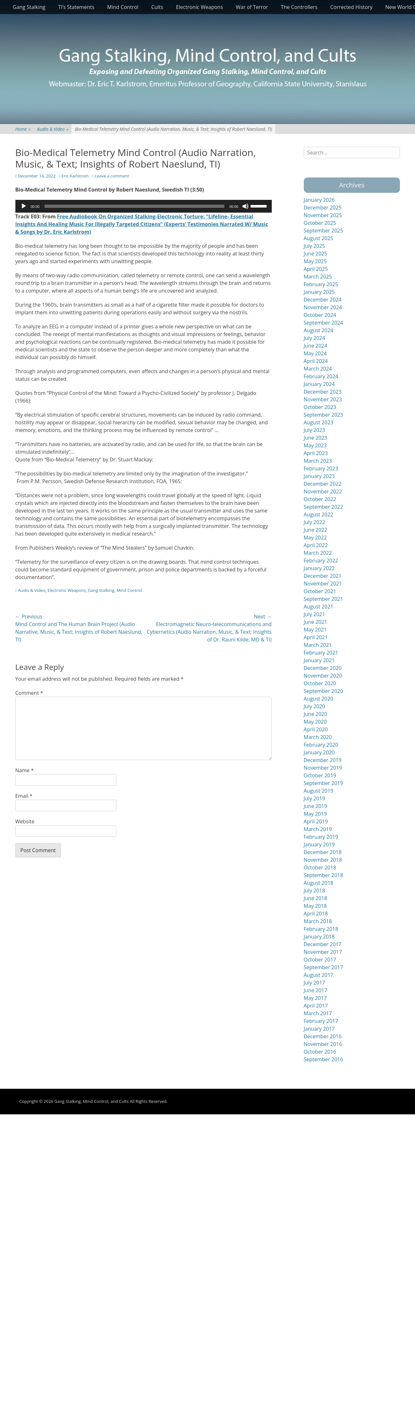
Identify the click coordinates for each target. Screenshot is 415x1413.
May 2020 (315, 721)
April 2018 (316, 913)
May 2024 (315, 353)
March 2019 (318, 829)
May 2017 (315, 997)
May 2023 (315, 445)
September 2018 (323, 875)
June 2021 (316, 621)
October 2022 (320, 499)
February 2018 (321, 928)
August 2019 (319, 790)
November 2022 (323, 491)
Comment (29, 692)
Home (23, 129)
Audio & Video (53, 129)
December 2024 (323, 299)
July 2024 (314, 337)
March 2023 (318, 460)
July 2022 (314, 522)
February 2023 (321, 468)
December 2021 (323, 575)
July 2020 (314, 706)
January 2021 (319, 660)
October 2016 (320, 1051)
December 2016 (323, 1036)
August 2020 (319, 698)
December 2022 (323, 483)
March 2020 (318, 737)
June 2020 (316, 714)
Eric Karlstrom (75, 176)
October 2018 (320, 867)
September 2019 (323, 783)
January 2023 (319, 476)
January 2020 (319, 752)
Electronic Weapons (199, 7)
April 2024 (316, 361)
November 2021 (323, 583)
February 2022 (321, 560)
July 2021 (314, 614)
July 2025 (314, 245)
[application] (143, 206)
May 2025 (315, 261)
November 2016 (323, 1044)
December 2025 (323, 207)
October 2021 (320, 591)
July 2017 (314, 982)
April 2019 (316, 821)
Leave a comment (112, 176)
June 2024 (316, 345)
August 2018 (319, 882)
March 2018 (318, 921)
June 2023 (316, 437)
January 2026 (319, 199)
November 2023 (323, 399)
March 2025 (318, 276)
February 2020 (321, 744)
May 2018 (315, 905)
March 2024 (318, 368)
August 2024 (319, 330)
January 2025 (319, 291)
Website (25, 821)
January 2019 (319, 844)
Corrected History (351, 7)
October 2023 (320, 407)
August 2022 (319, 514)
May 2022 (315, 537)
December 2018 (323, 852)
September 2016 (323, 1059)
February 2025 (321, 284)
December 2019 (323, 760)
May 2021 (315, 629)
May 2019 (315, 813)
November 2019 (323, 767)
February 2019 (321, 836)
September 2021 (323, 598)
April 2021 (316, 637)
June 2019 (316, 806)
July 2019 (314, 798)
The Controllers (299, 7)
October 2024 (320, 314)
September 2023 (323, 414)
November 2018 (323, 859)
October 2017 (320, 959)
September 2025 (323, 230)
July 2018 (314, 890)
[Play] (24, 206)
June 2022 (316, 529)
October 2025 (320, 222)
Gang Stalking (29, 7)
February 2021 (321, 652)
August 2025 (319, 238)
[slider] (134, 206)
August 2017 (319, 974)
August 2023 (319, 422)
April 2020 (316, 729)
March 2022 (318, 552)
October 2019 (320, 775)
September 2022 (323, 506)
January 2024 (319, 384)
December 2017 (323, 944)
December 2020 (323, 667)
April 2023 (316, 453)
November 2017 (323, 951)
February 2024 (321, 376)
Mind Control (122, 7)
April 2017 (316, 1005)
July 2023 (314, 430)
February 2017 (321, 1020)
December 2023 (323, 391)
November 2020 (323, 675)
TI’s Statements (76, 7)
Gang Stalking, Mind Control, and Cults (91, 1101)
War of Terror (252, 7)
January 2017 (319, 1028)
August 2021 (319, 606)
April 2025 (316, 268)
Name (24, 770)
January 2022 (319, 568)
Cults (157, 7)
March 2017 (318, 1013)
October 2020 (320, 683)
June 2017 (316, 990)
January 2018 (319, 936)
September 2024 (323, 322)
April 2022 (316, 545)
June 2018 (316, 898)
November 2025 (323, 215)
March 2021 (318, 644)
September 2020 (323, 691)
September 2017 (323, 967)
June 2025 (316, 253)
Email (24, 795)
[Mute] (245, 206)
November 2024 (323, 307)
